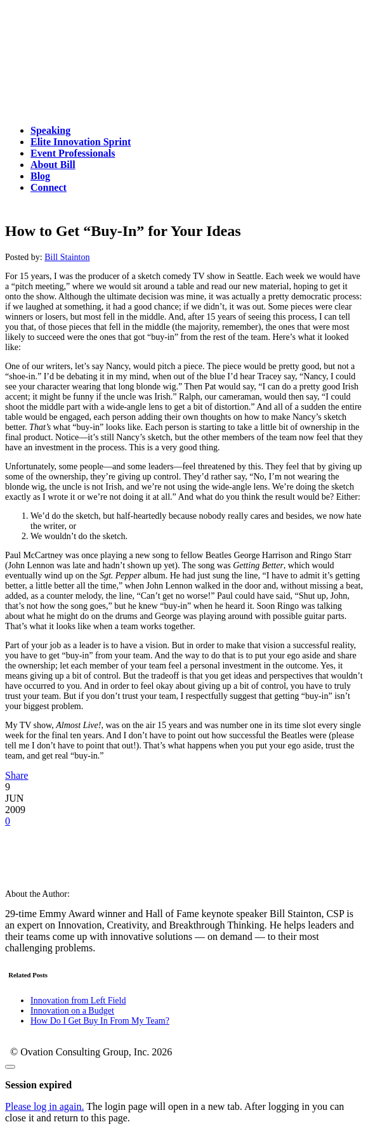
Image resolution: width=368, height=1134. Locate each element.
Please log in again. (44, 1106)
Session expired (38, 1084)
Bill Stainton (66, 257)
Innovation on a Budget (72, 1010)
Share (16, 775)
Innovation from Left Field (78, 1000)
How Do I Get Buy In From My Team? (99, 1021)
